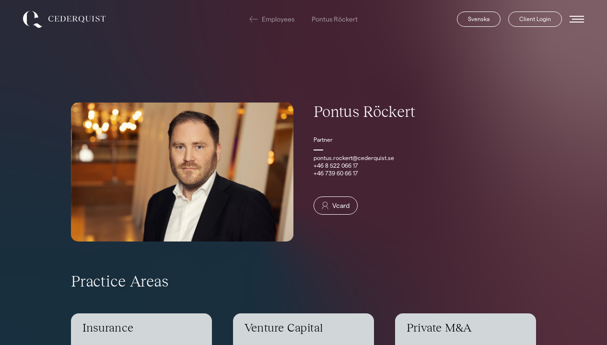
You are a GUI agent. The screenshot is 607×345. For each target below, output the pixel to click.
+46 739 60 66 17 (336, 173)
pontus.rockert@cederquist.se (354, 158)
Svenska (479, 19)
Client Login (535, 19)
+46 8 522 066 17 (336, 165)
